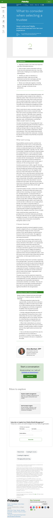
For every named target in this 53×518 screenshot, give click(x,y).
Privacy (15, 510)
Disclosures (9, 513)
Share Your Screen (22, 511)
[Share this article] (37, 5)
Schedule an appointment (30, 372)
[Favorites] (3, 16)
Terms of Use (10, 510)
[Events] (3, 26)
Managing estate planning (23, 459)
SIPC (35, 494)
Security (18, 510)
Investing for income (31, 452)
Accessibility (9, 511)
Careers (8, 504)
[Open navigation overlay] (2, 1)
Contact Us (15, 511)
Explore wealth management (28, 393)
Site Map (23, 510)
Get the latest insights (27, 405)
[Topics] (3, 21)
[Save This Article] (31, 5)
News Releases (14, 504)
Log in (49, 1)
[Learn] (3, 11)
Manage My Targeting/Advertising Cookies (16, 514)
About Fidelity (21, 504)
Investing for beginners (23, 455)
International (10, 505)
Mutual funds (20, 452)
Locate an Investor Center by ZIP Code (38, 501)
